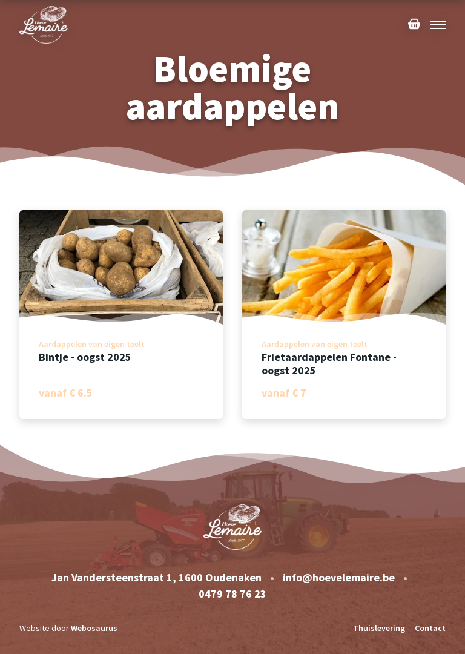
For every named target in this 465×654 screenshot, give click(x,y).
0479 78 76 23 (232, 594)
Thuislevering (379, 628)
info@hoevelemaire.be (339, 577)
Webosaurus (94, 628)
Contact (430, 628)
